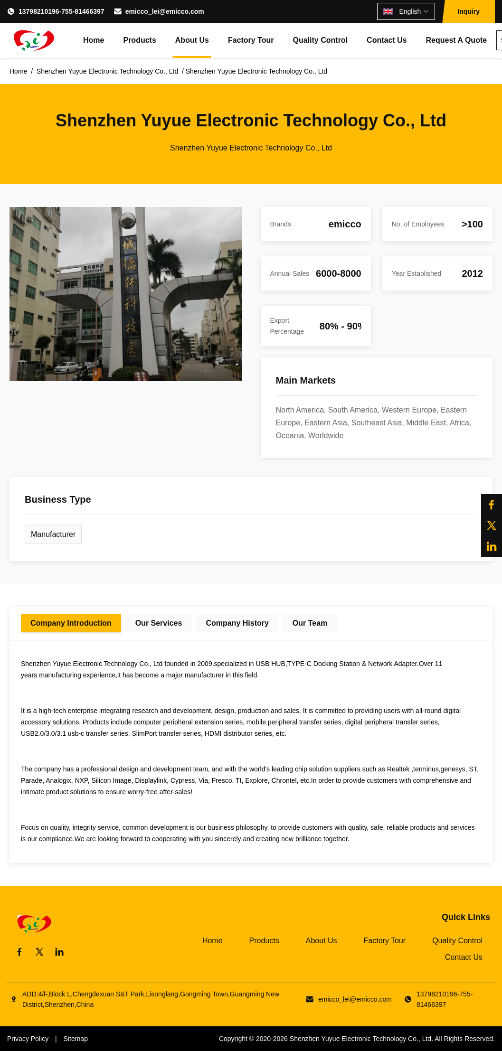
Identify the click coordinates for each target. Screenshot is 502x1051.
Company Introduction (71, 623)
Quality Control (320, 40)
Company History (237, 623)
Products (139, 40)
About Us (192, 40)
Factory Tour (251, 40)
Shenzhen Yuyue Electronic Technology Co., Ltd (360, 1038)
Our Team (310, 623)
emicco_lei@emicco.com (164, 11)
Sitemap (76, 1038)
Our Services (158, 623)
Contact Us (387, 40)
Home (93, 40)
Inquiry (468, 11)
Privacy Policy (27, 1038)
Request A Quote (456, 40)
